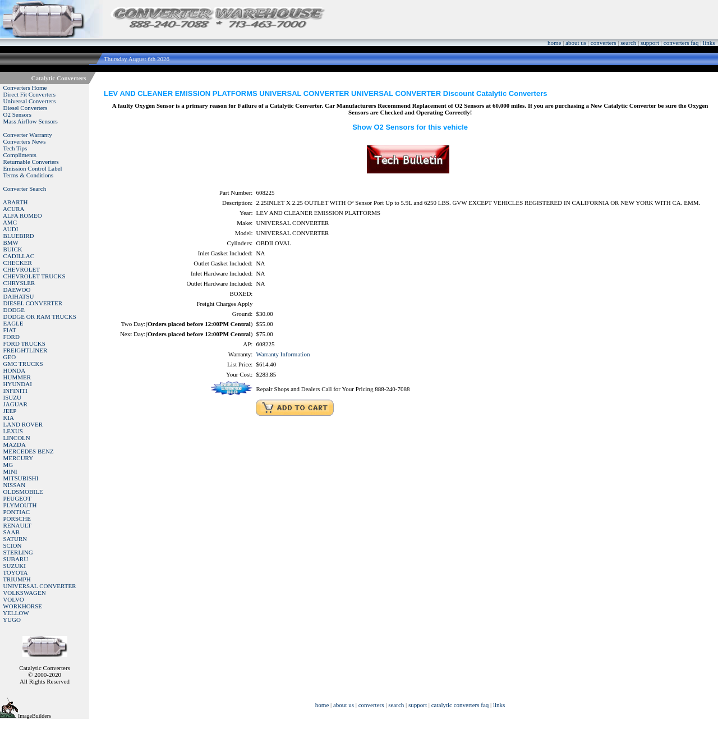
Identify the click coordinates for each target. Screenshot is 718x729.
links (709, 42)
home (554, 42)
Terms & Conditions (28, 175)
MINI (10, 471)
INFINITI (15, 390)
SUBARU (16, 559)
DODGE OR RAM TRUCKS (39, 316)
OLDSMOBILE (23, 491)
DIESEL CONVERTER (33, 303)
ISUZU (12, 397)
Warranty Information (283, 354)
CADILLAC (19, 256)
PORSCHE (17, 518)
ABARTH (15, 202)
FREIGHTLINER (25, 350)
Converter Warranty (27, 134)
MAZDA (14, 444)
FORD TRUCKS (24, 343)
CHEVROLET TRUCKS (34, 276)
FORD (11, 336)
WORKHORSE (22, 606)
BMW (11, 242)
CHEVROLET (21, 269)
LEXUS (13, 431)
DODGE (14, 309)
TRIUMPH (17, 579)
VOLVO (13, 599)
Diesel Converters (25, 107)
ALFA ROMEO (22, 215)
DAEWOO (17, 289)
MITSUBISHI (21, 478)
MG (8, 464)
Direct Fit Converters (29, 94)
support (650, 42)
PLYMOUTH (20, 505)
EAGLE (13, 323)
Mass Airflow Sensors (30, 121)
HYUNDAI (17, 383)
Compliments (19, 155)
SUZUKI (14, 565)
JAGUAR (15, 404)
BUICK (12, 249)
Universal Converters (29, 101)
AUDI (11, 229)
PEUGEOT (17, 498)
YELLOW (16, 612)
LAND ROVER (23, 424)
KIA (9, 417)
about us (575, 42)
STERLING (18, 552)
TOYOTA (15, 572)
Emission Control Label (32, 168)
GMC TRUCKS (23, 363)
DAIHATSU (18, 296)
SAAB (11, 532)
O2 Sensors (17, 114)
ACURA (14, 208)
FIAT (9, 330)
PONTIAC (16, 511)
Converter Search (25, 188)
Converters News (24, 141)
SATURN (15, 538)
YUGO (12, 619)
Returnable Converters (31, 161)
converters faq (681, 42)
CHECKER (17, 262)
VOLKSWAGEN (24, 592)
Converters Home (25, 87)
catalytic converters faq (460, 705)
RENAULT (17, 525)
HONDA (14, 370)
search (628, 42)
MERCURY (18, 458)
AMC (10, 222)
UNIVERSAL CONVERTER (39, 586)
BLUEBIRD (18, 235)
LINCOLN (16, 437)
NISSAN (14, 485)
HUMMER (17, 377)
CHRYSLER (19, 282)
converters (603, 42)
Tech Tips (15, 148)
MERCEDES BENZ (28, 451)
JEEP (10, 410)
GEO (9, 357)
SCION (12, 545)
